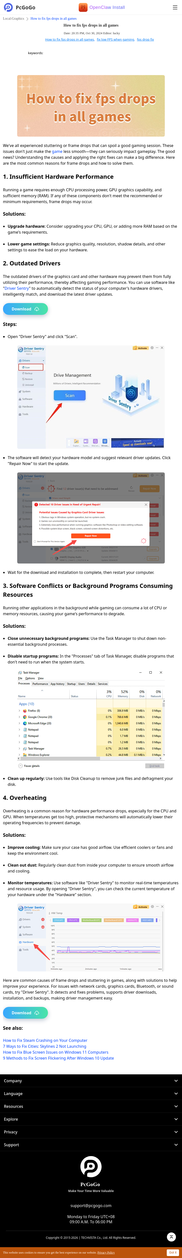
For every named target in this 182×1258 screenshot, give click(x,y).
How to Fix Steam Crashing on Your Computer (45, 1040)
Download (25, 309)
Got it (173, 1252)
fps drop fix (145, 39)
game (57, 151)
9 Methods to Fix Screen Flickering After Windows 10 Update (58, 1058)
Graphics (18, 18)
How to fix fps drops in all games (53, 18)
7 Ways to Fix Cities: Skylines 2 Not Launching (44, 1046)
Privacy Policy (106, 1252)
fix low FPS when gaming (115, 39)
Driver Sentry (17, 288)
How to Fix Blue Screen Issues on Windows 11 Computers (55, 1052)
